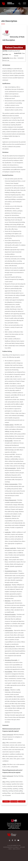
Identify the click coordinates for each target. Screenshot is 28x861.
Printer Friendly (14, 801)
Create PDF (21, 801)
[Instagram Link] (15, 840)
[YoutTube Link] (18, 840)
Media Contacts (16, 848)
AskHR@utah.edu (15, 828)
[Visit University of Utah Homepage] (3, 3)
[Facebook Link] (12, 840)
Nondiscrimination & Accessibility (11, 847)
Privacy (10, 848)
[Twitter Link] (9, 840)
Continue (6, 801)
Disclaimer (22, 847)
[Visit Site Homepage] (14, 820)
